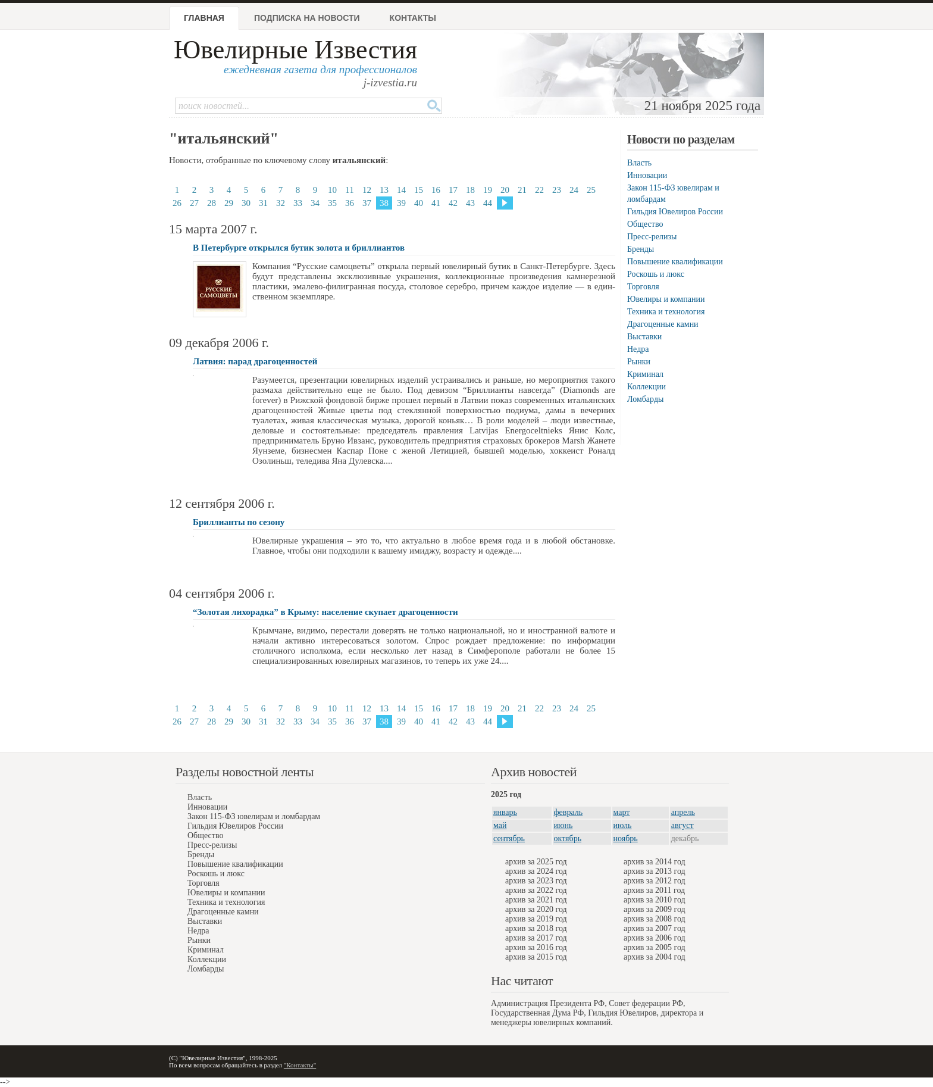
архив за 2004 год (654, 956)
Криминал (645, 374)
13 (384, 190)
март (621, 812)
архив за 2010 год (654, 899)
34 (315, 203)
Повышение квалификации (675, 261)
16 (435, 190)
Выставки (644, 336)
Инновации (647, 175)
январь (505, 812)
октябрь (568, 838)
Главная (204, 18)
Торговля (643, 286)
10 (332, 190)
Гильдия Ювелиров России (675, 211)
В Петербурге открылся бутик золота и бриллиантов (299, 247)
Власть (639, 162)
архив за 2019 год (536, 918)
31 (263, 203)
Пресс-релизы (652, 236)
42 (453, 203)
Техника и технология (666, 311)
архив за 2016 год (536, 947)
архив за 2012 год (654, 880)
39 (401, 203)
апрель (683, 812)
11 (349, 190)
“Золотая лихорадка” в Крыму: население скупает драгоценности (325, 612)
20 (504, 190)
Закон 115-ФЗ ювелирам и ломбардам (253, 816)
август (682, 825)
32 (280, 203)
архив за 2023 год (536, 880)
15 (418, 190)
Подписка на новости (307, 18)
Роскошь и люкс (655, 274)
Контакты (413, 18)
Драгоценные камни (663, 324)
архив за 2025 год (536, 861)
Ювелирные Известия (295, 49)
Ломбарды (645, 399)
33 (297, 203)
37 (366, 203)
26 (177, 203)
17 (453, 190)
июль (622, 825)
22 (539, 190)
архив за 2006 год (654, 937)
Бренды (640, 249)
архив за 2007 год (654, 928)
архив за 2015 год (536, 956)
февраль (568, 812)
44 (487, 203)
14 (401, 190)
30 (246, 203)
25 (591, 190)
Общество (645, 224)
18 (470, 190)
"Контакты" (300, 1065)
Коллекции (646, 386)
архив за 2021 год (536, 899)
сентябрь (509, 838)
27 (194, 203)
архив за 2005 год (654, 947)
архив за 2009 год (654, 909)
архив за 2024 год (536, 871)
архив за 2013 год (654, 871)
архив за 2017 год (536, 937)
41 (435, 203)
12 (366, 190)
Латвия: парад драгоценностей (255, 361)
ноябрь (625, 838)
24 (573, 190)
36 (349, 203)
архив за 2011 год (654, 890)
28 (211, 203)
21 (522, 190)
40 (418, 203)
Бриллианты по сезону (238, 522)
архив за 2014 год (654, 861)
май (499, 825)
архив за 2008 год (654, 918)
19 (487, 190)
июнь (563, 825)
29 (228, 203)
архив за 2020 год (536, 909)
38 (384, 203)
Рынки (638, 361)
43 (470, 203)
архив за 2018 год (536, 928)
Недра (638, 349)
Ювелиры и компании (666, 299)
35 (332, 203)
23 (556, 190)
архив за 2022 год (536, 890)
